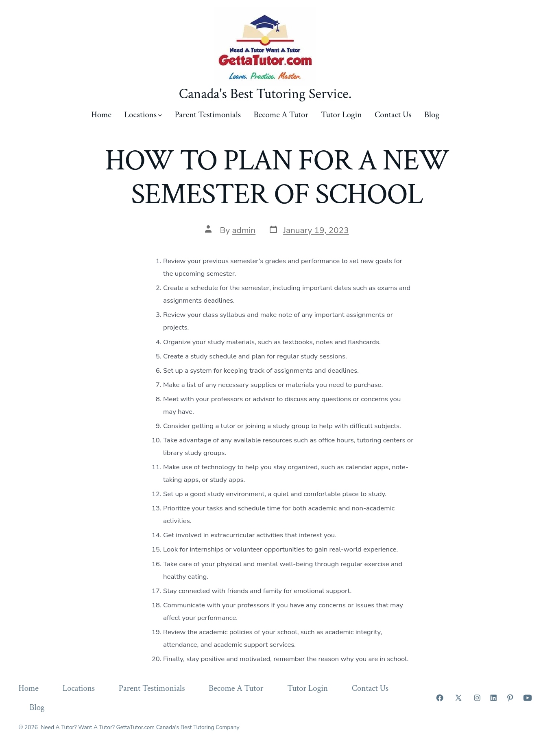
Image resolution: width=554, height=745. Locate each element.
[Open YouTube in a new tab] (527, 697)
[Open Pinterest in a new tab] (510, 697)
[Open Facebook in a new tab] (439, 697)
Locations (143, 114)
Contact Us (393, 114)
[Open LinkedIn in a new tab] (493, 697)
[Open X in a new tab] (458, 697)
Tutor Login (341, 114)
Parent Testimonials (207, 114)
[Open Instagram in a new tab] (477, 697)
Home (101, 114)
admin (244, 230)
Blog (431, 114)
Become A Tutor (281, 114)
